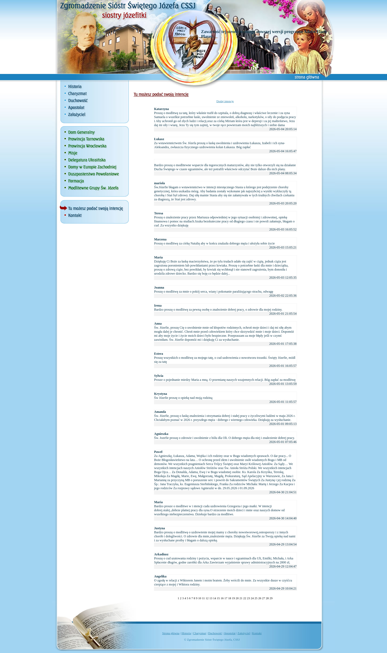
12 (207, 598)
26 (259, 598)
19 (233, 598)
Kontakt (256, 633)
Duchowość (215, 633)
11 (203, 598)
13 (210, 598)
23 (248, 598)
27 (263, 598)
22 (244, 598)
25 (256, 598)
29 (271, 598)
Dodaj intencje (225, 101)
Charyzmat (199, 633)
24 (252, 598)
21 (240, 598)
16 (222, 598)
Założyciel (244, 633)
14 (214, 598)
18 (229, 598)
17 (225, 598)
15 (218, 598)
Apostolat (229, 633)
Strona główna (171, 633)
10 (199, 598)
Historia (186, 633)
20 (237, 598)
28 (267, 598)
